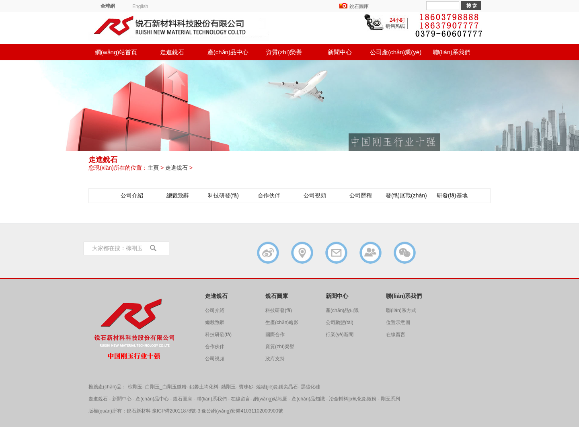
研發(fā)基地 (452, 195)
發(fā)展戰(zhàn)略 (406, 197)
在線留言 (395, 334)
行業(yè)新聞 (339, 334)
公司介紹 (132, 195)
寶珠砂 (246, 387)
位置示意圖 (398, 322)
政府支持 (275, 358)
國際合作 (275, 334)
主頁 (153, 167)
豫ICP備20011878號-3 (176, 411)
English (140, 6)
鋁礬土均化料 (203, 387)
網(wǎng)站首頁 (116, 52)
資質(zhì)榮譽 (284, 52)
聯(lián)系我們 (451, 52)
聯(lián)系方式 (401, 310)
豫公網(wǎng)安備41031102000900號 (242, 411)
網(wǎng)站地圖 (270, 399)
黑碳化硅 (310, 387)
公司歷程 (360, 195)
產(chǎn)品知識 (342, 310)
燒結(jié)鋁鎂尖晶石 (277, 387)
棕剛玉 (135, 387)
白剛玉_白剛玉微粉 (166, 387)
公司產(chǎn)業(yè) (395, 52)
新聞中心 (340, 52)
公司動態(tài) (339, 322)
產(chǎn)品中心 (227, 52)
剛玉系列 (390, 399)
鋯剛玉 (228, 387)
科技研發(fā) (223, 195)
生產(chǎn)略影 (281, 322)
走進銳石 (172, 52)
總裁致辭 (177, 195)
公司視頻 (315, 195)
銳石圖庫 (359, 6)
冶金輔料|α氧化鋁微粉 (352, 399)
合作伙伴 (269, 195)
